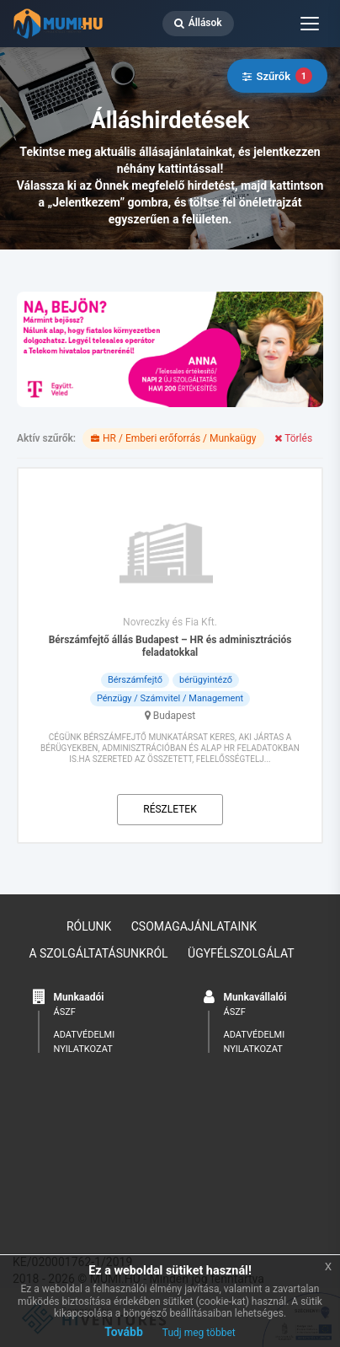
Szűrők (277, 75)
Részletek (169, 809)
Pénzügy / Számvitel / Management (170, 698)
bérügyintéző (205, 679)
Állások (198, 23)
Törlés (293, 438)
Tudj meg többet (199, 1333)
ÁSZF (65, 1011)
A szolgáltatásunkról (98, 953)
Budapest (174, 716)
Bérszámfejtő (135, 679)
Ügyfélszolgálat (241, 953)
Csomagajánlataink (194, 926)
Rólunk (88, 926)
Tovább (123, 1332)
